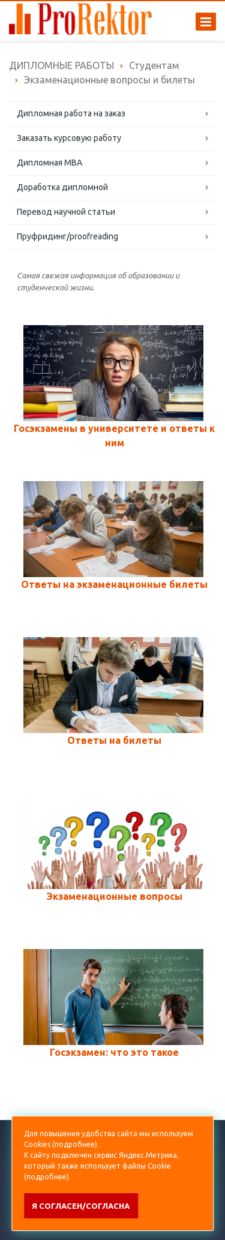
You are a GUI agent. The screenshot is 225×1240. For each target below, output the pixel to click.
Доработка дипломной (62, 187)
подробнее (75, 1144)
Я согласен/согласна (81, 1206)
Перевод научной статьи (66, 212)
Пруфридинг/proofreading (67, 236)
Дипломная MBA (49, 162)
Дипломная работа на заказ (71, 113)
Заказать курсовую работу (69, 138)
